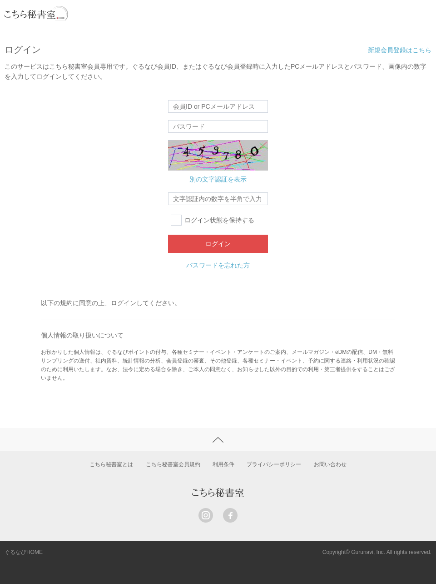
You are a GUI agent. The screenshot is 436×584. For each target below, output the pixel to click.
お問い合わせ (330, 464)
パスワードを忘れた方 (218, 265)
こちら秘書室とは (111, 464)
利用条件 (223, 464)
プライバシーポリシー (274, 464)
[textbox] (218, 198)
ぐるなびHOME (24, 552)
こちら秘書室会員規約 (173, 464)
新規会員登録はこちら (399, 50)
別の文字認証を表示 (218, 179)
